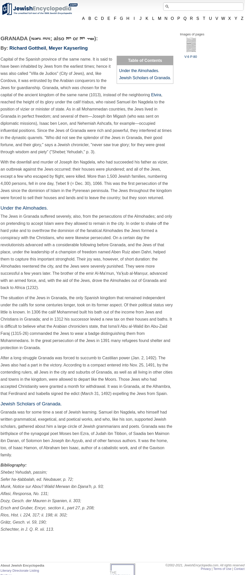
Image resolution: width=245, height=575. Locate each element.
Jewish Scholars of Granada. (145, 78)
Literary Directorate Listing (20, 570)
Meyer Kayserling (68, 48)
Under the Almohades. (139, 71)
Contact (239, 569)
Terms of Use (222, 569)
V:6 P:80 (191, 55)
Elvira (156, 95)
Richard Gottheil (27, 48)
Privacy (206, 569)
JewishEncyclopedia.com (40, 9)
